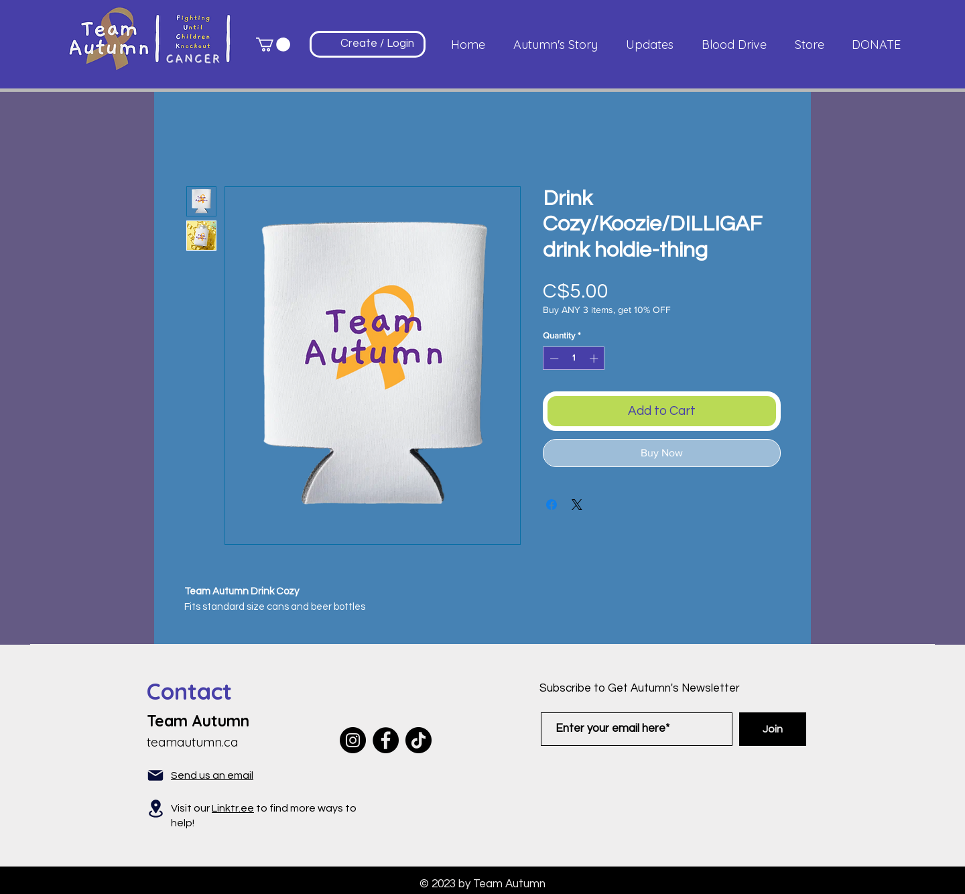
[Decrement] (553, 358)
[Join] (772, 729)
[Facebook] (386, 740)
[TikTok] (418, 740)
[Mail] (155, 775)
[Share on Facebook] (551, 505)
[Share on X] (577, 505)
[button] (273, 45)
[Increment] (595, 358)
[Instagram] (353, 740)
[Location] (155, 808)
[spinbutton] (574, 358)
